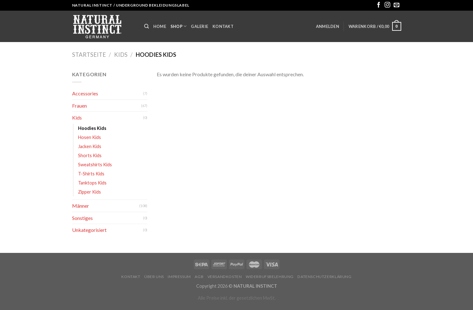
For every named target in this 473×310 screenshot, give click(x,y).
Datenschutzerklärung (324, 276)
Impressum (179, 276)
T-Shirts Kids (91, 173)
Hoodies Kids (92, 128)
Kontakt (223, 26)
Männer (80, 206)
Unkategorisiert (89, 230)
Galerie (199, 26)
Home (159, 26)
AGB (199, 276)
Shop (179, 26)
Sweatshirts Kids (95, 164)
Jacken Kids (89, 146)
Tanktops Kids (92, 182)
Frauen (79, 106)
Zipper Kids (89, 192)
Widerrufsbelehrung (270, 276)
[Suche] (146, 26)
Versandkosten (225, 276)
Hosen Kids (89, 137)
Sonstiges (82, 218)
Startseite (89, 54)
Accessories (85, 93)
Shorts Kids (90, 155)
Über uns (154, 276)
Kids (121, 54)
